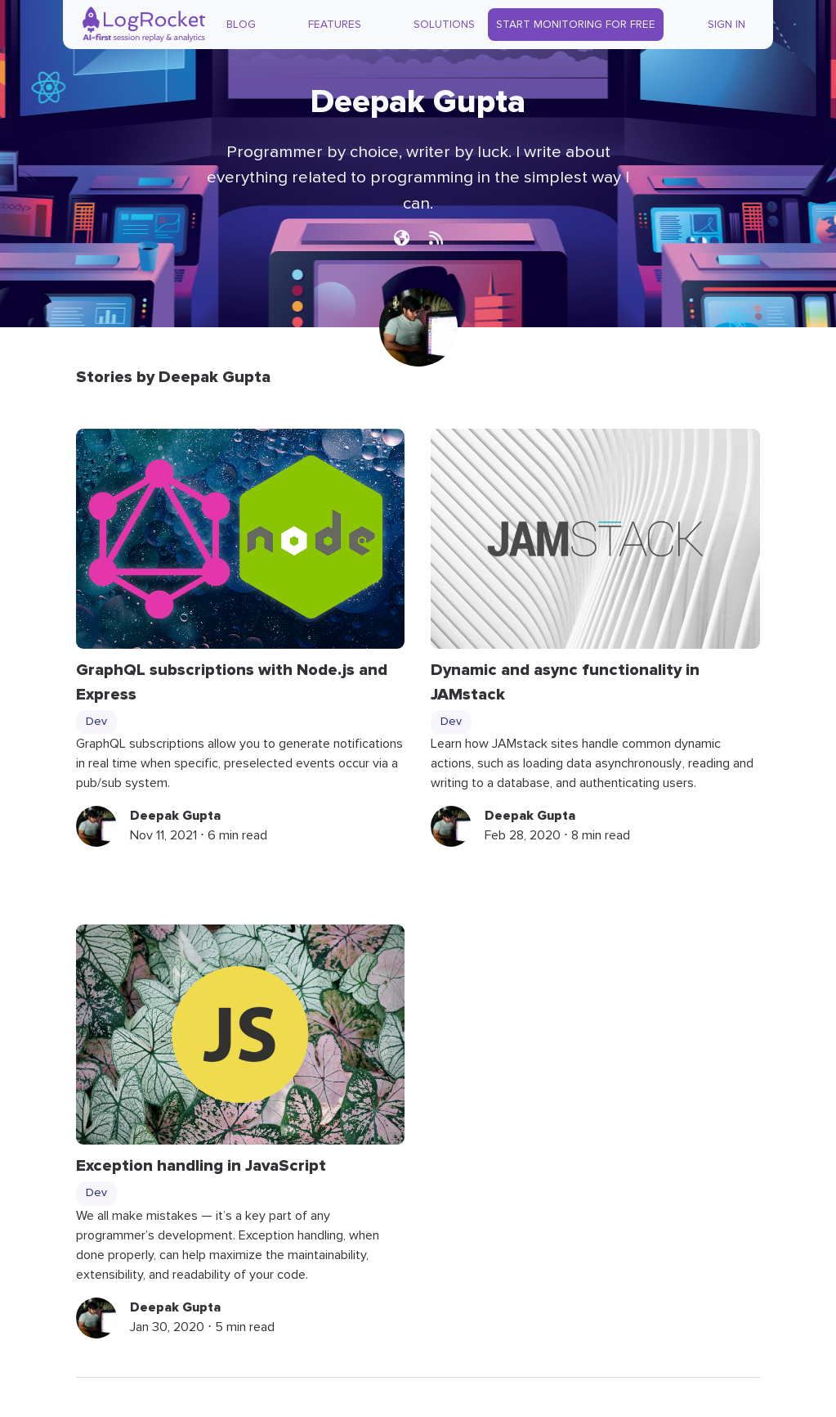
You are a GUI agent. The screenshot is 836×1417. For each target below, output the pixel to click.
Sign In (726, 24)
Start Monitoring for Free (575, 24)
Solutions (444, 24)
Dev (96, 721)
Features (334, 24)
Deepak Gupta (175, 815)
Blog (241, 24)
